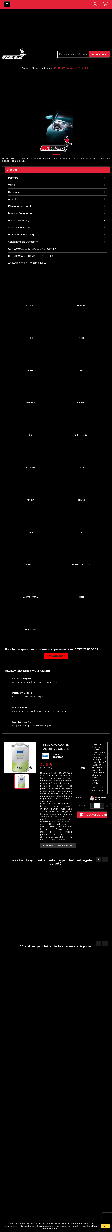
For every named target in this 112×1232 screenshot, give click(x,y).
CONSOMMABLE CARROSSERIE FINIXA (30, 256)
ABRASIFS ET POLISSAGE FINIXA (27, 263)
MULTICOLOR (7, 4)
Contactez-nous (56, 656)
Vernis (11, 185)
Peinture (13, 177)
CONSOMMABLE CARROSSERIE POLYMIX (32, 249)
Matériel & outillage (19, 220)
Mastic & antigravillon (20, 213)
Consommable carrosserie (23, 241)
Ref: (55, 754)
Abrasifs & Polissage (19, 227)
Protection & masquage (21, 234)
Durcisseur (14, 192)
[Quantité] (97, 806)
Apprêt (12, 199)
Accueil (12, 169)
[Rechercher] (73, 54)
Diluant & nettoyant (19, 206)
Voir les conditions (97, 789)
